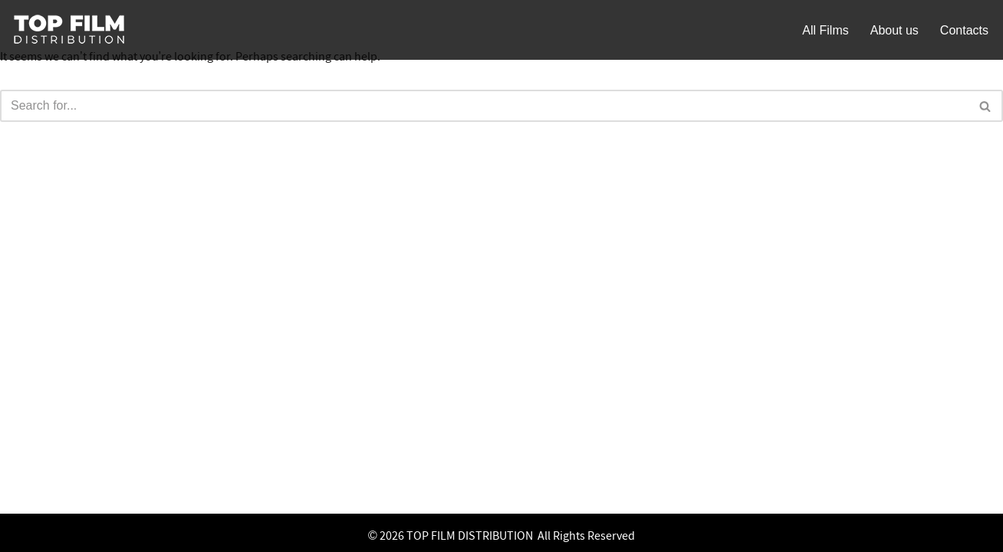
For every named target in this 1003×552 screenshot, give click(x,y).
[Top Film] (69, 30)
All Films (825, 30)
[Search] (484, 106)
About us (894, 30)
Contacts (964, 30)
